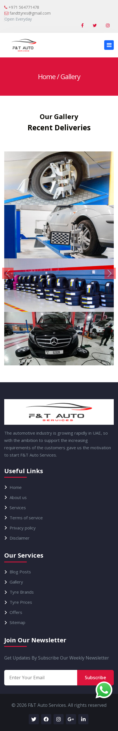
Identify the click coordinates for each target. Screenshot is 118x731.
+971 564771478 (21, 7)
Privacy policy (23, 528)
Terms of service (26, 518)
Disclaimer (20, 538)
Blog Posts (20, 572)
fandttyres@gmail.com (28, 13)
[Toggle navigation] (109, 45)
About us (18, 497)
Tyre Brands (22, 592)
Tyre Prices (21, 602)
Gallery (16, 582)
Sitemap (17, 622)
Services (18, 508)
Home (46, 76)
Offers (16, 612)
